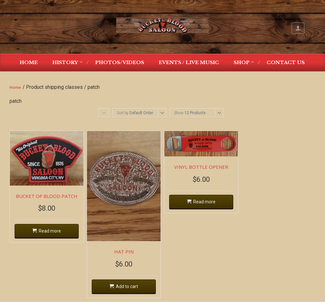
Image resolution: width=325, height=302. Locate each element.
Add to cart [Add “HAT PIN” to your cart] (127, 286)
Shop (241, 62)
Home (29, 62)
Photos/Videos (119, 62)
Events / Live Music (189, 62)
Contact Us (286, 62)
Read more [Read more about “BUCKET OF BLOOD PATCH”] (50, 230)
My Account (298, 28)
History (65, 62)
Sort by (135, 113)
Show (190, 113)
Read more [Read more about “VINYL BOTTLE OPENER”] (204, 201)
